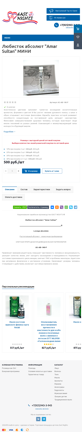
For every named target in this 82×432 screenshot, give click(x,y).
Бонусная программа (10, 371)
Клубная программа (12, 365)
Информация (35, 365)
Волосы (57, 371)
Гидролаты (59, 390)
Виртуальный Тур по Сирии (63, 11)
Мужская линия (60, 393)
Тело (56, 374)
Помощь (31, 368)
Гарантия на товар (36, 374)
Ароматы (58, 381)
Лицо (56, 368)
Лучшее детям (60, 396)
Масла (57, 378)
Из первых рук (57, 18)
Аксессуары (59, 387)
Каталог (58, 365)
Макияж (57, 384)
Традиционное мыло (63, 400)
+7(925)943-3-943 (70, 25)
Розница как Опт (9, 368)
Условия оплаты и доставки (40, 371)
